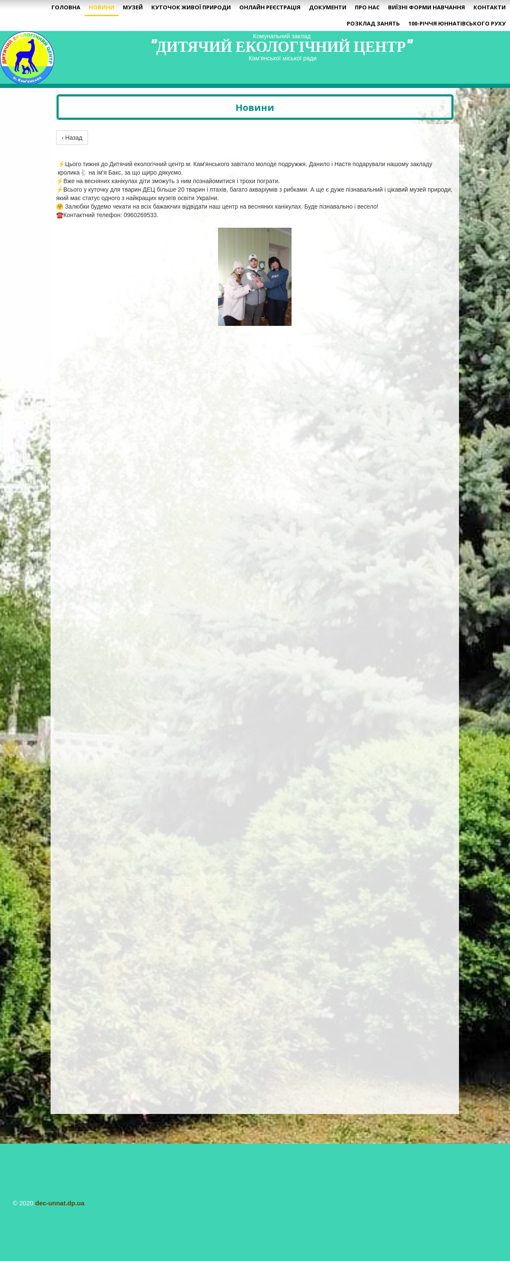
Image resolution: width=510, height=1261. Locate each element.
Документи (327, 7)
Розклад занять (373, 23)
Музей (133, 7)
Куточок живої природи (191, 7)
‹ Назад (72, 137)
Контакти (489, 7)
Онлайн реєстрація (269, 7)
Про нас (367, 7)
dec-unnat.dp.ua (60, 1203)
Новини (101, 7)
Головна (65, 7)
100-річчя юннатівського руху (457, 23)
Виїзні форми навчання (426, 7)
